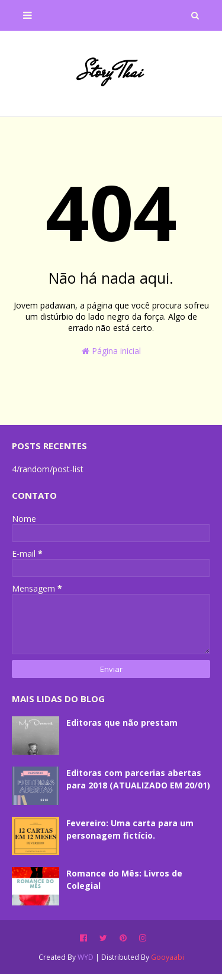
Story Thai (111, 71)
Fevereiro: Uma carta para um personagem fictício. (130, 829)
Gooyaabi (167, 957)
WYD (86, 957)
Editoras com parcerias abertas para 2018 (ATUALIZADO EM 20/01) (138, 779)
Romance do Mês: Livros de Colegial (124, 879)
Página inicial (111, 350)
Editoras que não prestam (122, 722)
